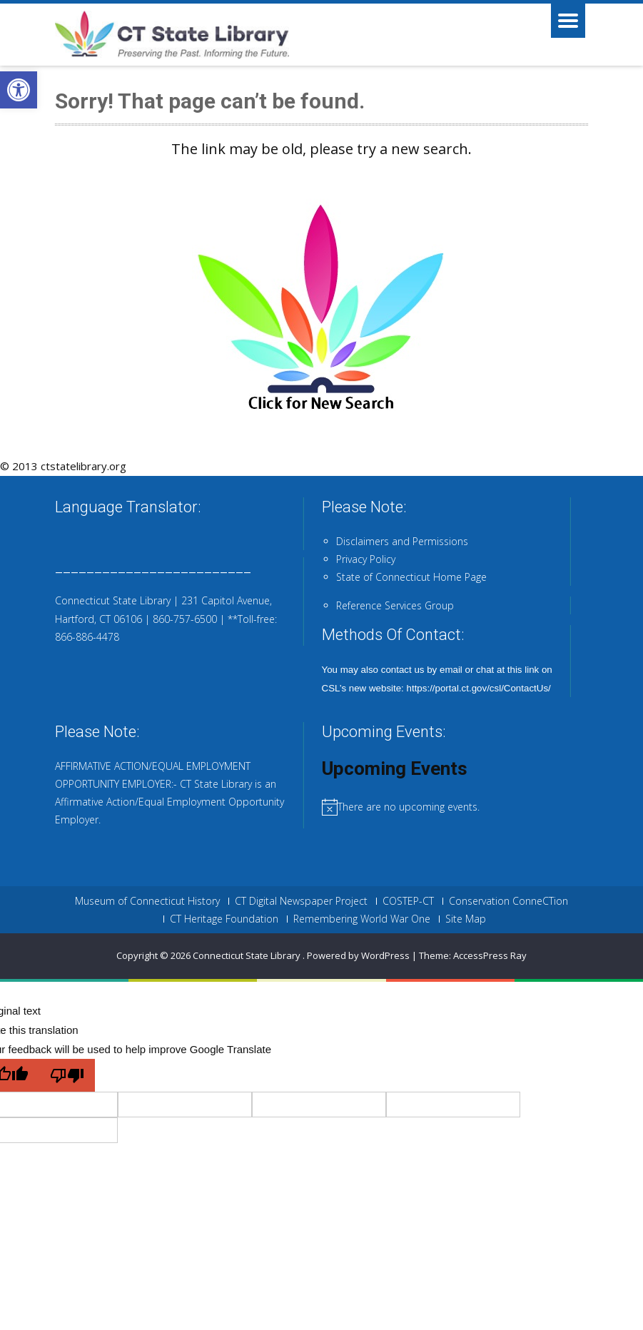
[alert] (455, 807)
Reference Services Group (395, 605)
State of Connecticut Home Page (411, 577)
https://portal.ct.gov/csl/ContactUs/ (479, 688)
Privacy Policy (365, 559)
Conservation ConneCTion (508, 901)
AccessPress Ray (490, 955)
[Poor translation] (67, 1075)
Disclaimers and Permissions (402, 541)
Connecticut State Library (248, 955)
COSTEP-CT (408, 901)
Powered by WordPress (358, 955)
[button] (18, 89)
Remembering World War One (361, 919)
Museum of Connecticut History (147, 901)
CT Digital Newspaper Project (301, 901)
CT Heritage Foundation (224, 919)
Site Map (465, 919)
